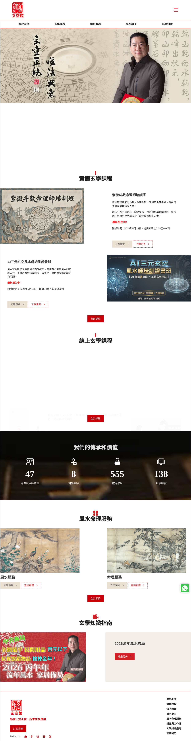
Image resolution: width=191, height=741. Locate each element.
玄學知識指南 (173, 728)
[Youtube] (25, 736)
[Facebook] (31, 736)
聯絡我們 (171, 733)
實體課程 (171, 704)
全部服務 (95, 598)
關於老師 (23, 24)
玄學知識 (167, 24)
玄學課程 (59, 24)
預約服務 (95, 24)
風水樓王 (131, 24)
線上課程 (171, 709)
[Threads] (50, 736)
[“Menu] (176, 10)
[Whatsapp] (184, 588)
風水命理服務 (173, 718)
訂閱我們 (18, 728)
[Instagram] (38, 736)
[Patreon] (44, 736)
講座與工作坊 (173, 723)
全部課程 (95, 318)
